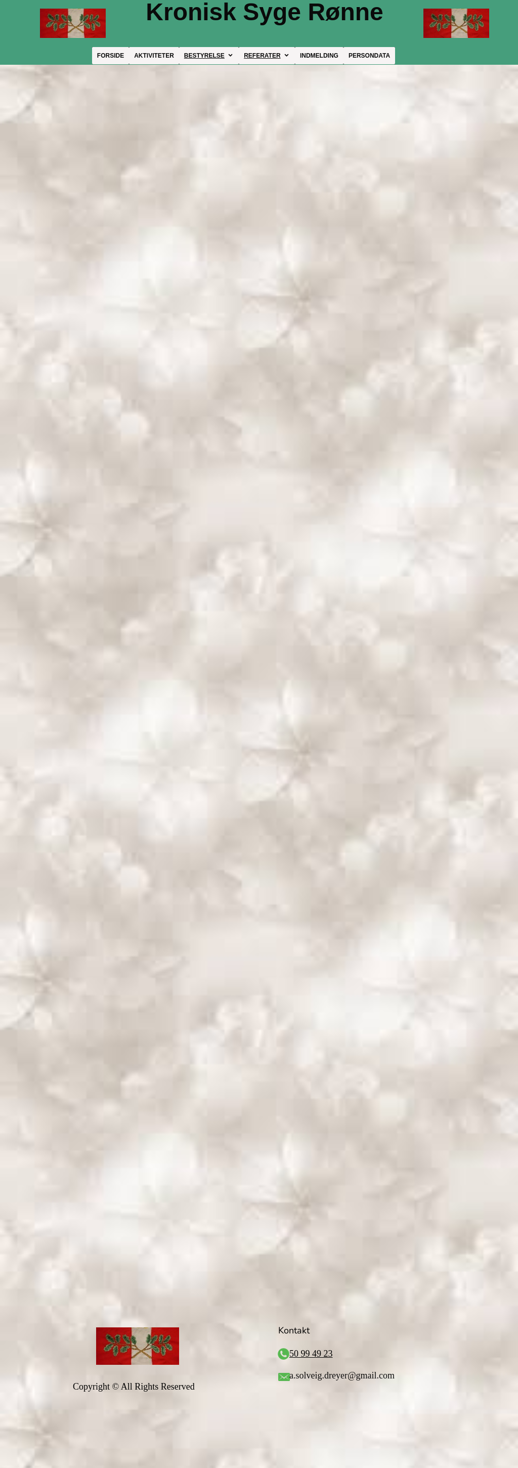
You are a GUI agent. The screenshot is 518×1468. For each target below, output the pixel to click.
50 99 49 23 (311, 1354)
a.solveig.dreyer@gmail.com (342, 1375)
